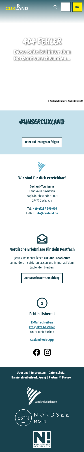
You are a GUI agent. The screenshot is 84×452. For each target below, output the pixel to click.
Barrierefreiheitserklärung (28, 377)
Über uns (22, 373)
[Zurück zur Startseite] (16, 7)
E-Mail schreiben (42, 322)
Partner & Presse (60, 377)
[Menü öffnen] (66, 7)
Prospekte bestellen (42, 327)
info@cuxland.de (47, 213)
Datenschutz (57, 373)
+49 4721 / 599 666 (45, 208)
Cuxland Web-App (42, 340)
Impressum (38, 373)
